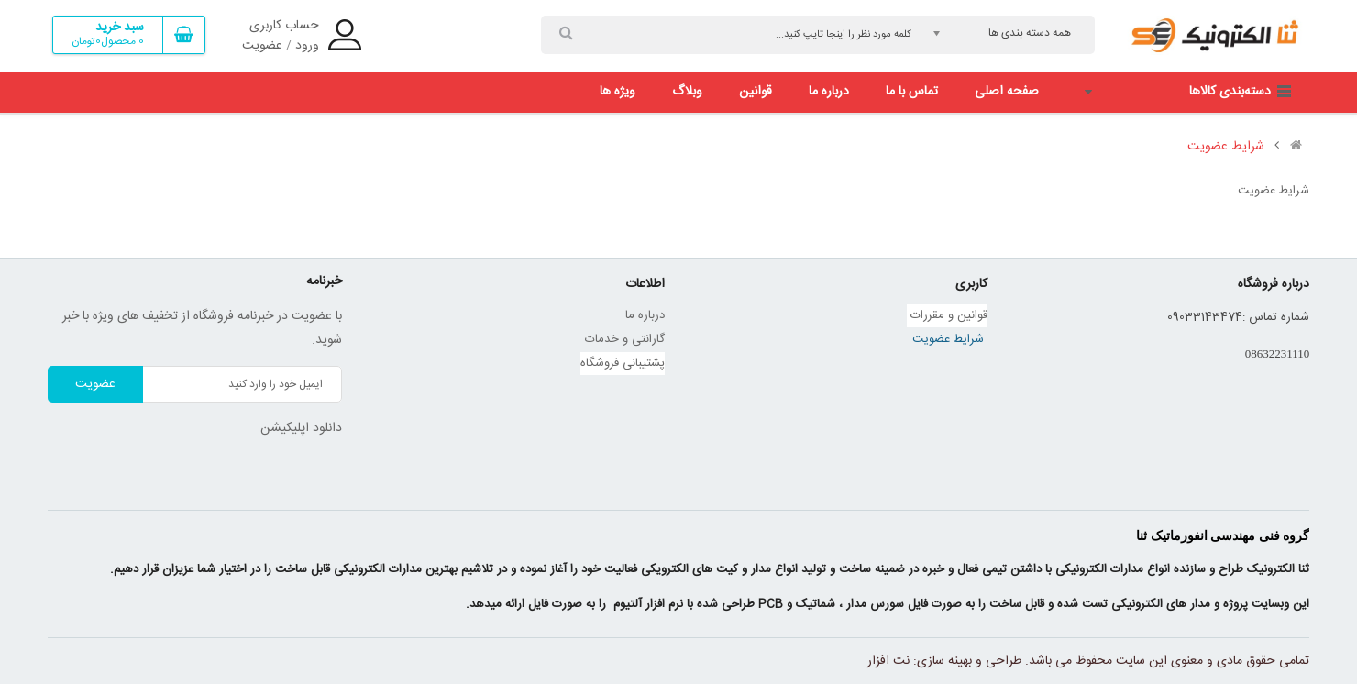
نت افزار (888, 661)
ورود (307, 46)
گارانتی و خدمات (625, 339)
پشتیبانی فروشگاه (622, 363)
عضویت (262, 46)
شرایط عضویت (1225, 146)
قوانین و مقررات (947, 315)
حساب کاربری (284, 26)
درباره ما (645, 315)
